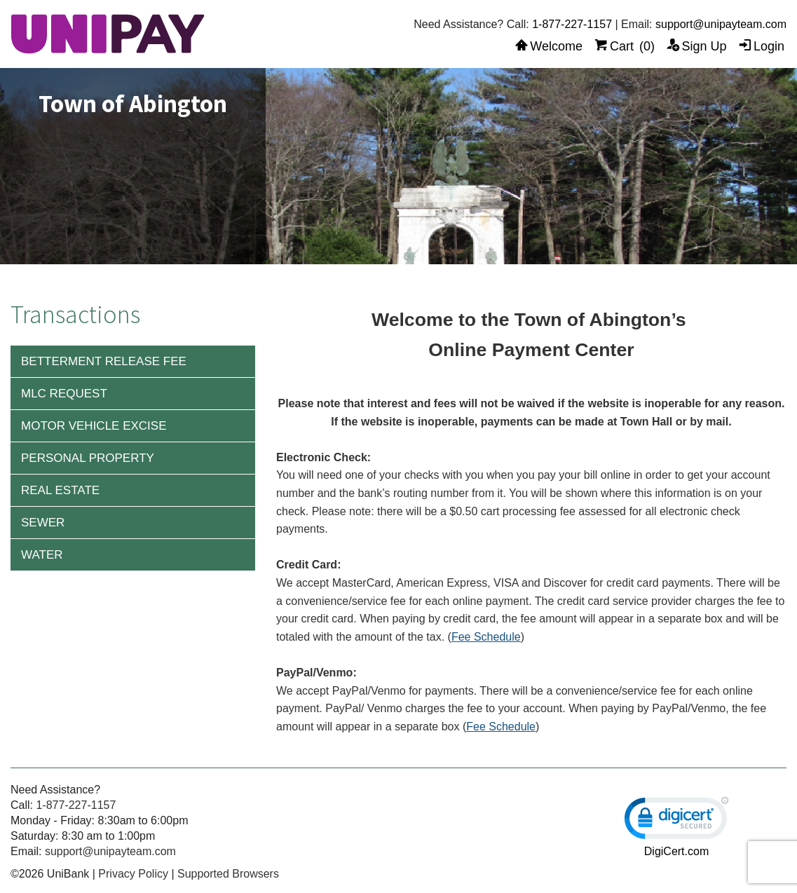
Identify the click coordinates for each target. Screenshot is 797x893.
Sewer (42, 522)
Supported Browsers (228, 874)
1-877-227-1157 (572, 24)
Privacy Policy (133, 874)
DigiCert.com (676, 851)
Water (42, 554)
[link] (676, 821)
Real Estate (60, 490)
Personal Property (87, 458)
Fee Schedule (486, 637)
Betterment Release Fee (103, 361)
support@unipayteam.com (720, 24)
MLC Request (64, 393)
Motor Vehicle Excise (94, 425)
